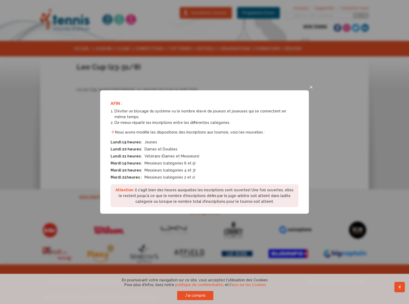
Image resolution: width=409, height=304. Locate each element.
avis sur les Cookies (249, 285)
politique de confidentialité (199, 285)
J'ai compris (195, 295)
